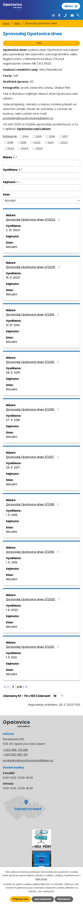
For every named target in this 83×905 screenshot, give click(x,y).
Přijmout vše (20, 899)
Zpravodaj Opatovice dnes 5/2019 (33, 552)
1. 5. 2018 (11, 515)
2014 (25, 137)
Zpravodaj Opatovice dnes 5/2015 (33, 362)
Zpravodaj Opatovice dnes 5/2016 (33, 409)
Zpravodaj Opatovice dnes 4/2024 (33, 220)
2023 (10, 149)
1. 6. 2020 (12, 610)
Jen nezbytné (42, 899)
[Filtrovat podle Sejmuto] (41, 188)
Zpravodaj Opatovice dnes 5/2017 (33, 457)
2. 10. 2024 (13, 230)
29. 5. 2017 (13, 467)
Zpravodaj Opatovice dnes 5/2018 (33, 504)
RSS (58, 43)
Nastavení (64, 899)
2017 (65, 137)
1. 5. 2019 (11, 562)
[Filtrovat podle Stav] (41, 200)
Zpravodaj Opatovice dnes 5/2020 (33, 599)
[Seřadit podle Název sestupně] (16, 157)
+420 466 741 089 (15, 750)
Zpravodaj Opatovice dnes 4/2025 (33, 267)
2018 (10, 142)
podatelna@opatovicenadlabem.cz (28, 118)
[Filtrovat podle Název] (41, 163)
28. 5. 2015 (13, 372)
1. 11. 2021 (11, 657)
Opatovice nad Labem (34, 129)
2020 (36, 142)
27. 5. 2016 (13, 420)
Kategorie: (10, 136)
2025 (39, 149)
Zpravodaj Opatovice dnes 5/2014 (33, 314)
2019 (23, 142)
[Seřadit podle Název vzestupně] (16, 156)
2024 (24, 149)
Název (9, 157)
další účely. (41, 879)
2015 (39, 137)
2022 (64, 142)
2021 (50, 142)
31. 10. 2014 (13, 325)
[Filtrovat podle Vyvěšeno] (41, 175)
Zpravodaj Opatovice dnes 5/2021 (33, 647)
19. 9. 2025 (13, 278)
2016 (52, 137)
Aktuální (11, 247)
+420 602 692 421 (15, 755)
